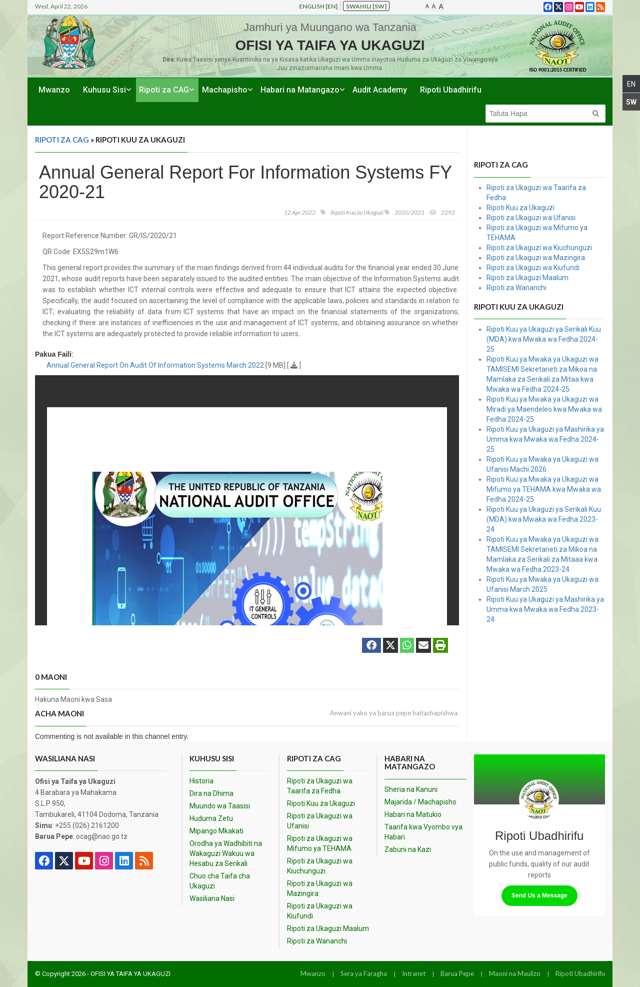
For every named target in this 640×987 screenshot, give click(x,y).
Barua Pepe (457, 973)
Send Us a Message (540, 895)
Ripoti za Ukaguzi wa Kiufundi (533, 268)
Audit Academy (379, 90)
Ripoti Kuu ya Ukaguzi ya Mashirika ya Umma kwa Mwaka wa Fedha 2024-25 (545, 439)
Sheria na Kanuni (411, 789)
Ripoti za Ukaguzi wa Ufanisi (531, 218)
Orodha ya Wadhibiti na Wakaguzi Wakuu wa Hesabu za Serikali (226, 853)
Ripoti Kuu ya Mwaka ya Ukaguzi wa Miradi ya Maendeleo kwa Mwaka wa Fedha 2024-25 (544, 409)
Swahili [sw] (366, 6)
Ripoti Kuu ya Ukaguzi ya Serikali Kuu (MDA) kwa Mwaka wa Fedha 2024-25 (543, 339)
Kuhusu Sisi (104, 90)
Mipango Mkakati (217, 831)
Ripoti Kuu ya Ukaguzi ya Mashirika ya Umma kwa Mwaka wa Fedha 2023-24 (545, 609)
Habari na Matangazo (300, 90)
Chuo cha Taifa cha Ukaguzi (220, 881)
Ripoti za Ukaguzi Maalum (527, 278)
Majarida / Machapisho (420, 802)
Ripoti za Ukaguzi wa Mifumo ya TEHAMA (319, 843)
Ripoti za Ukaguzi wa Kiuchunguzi (539, 248)
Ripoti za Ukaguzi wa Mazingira (535, 258)
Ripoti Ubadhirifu (451, 90)
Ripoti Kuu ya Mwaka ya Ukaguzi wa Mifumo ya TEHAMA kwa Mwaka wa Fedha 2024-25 (543, 489)
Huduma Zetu (211, 818)
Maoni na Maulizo (514, 973)
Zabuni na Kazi (407, 849)
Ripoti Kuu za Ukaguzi (520, 208)
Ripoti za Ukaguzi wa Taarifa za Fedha (319, 786)
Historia (202, 781)
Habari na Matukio (413, 814)
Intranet (414, 973)
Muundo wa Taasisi (220, 806)
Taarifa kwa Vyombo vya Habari (423, 832)
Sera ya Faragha (363, 973)
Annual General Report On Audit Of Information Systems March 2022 (155, 365)
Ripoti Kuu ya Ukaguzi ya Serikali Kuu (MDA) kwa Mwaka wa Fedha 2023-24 (543, 519)
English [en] (318, 6)
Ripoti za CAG (164, 90)
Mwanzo (54, 90)
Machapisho (225, 90)
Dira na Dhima (212, 793)
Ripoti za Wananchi (516, 288)
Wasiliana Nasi (212, 898)
